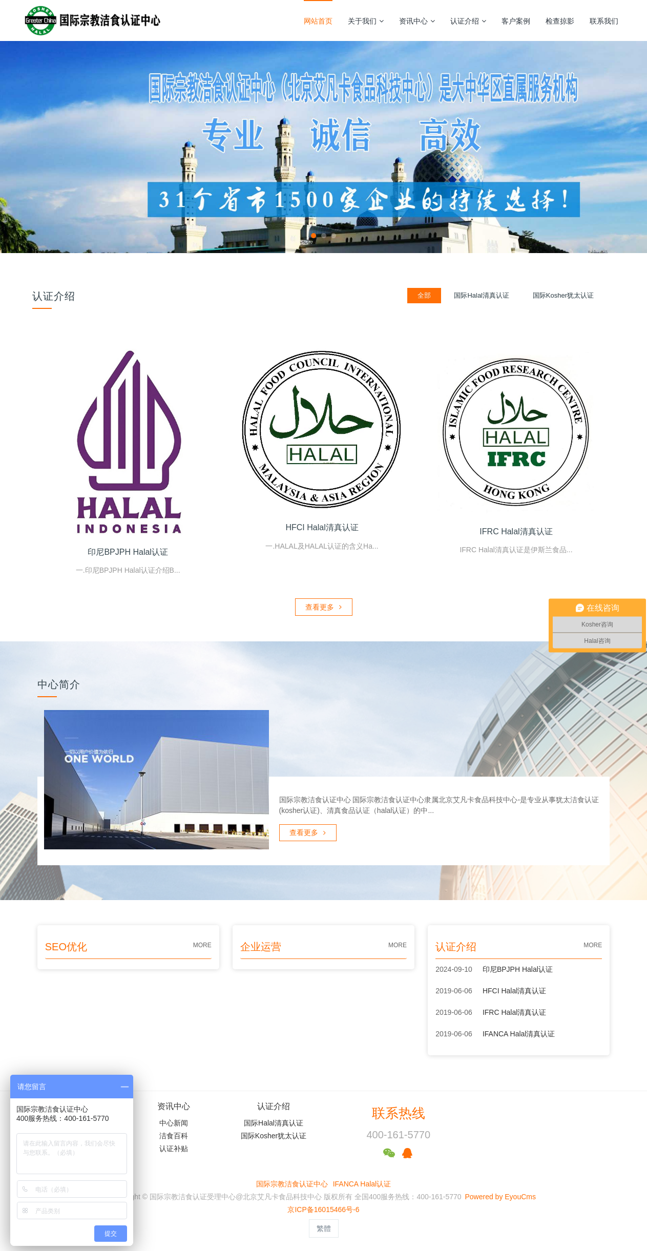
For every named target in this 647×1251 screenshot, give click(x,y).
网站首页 (318, 21)
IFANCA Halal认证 (362, 1182)
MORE (202, 943)
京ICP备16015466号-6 (323, 1207)
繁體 (324, 1226)
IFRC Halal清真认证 (514, 1010)
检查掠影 (560, 21)
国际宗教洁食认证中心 (292, 1182)
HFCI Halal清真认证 (514, 989)
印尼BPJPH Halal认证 (518, 967)
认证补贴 (173, 1146)
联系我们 (604, 21)
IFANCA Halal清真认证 (519, 1032)
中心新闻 (173, 1121)
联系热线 (398, 1111)
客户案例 (516, 21)
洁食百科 (173, 1134)
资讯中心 (417, 21)
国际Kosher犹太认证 (273, 1134)
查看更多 (323, 605)
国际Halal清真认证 (273, 1121)
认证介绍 (468, 21)
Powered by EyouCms (499, 1195)
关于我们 (366, 21)
